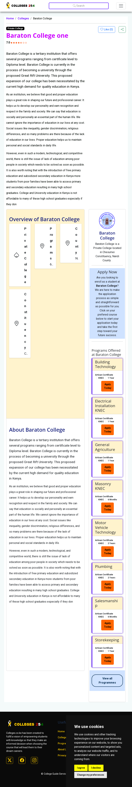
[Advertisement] (45, 389)
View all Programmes (107, 680)
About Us (63, 749)
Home (10, 18)
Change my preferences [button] (90, 774)
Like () (108, 29)
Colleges (23, 18)
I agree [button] (81, 767)
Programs (63, 743)
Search (79, 5)
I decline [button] (96, 767)
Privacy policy (66, 755)
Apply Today (107, 386)
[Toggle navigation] (121, 5)
